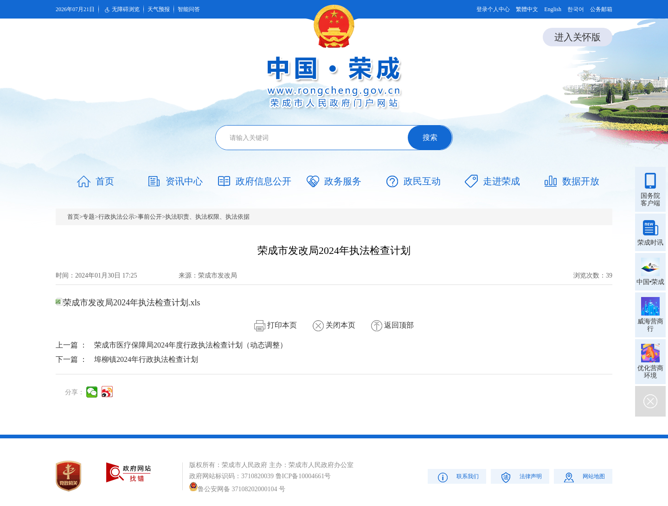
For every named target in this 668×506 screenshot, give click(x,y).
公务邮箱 (601, 9)
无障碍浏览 (121, 9)
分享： (74, 392)
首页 (73, 216)
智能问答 (189, 9)
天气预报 (159, 9)
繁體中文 (527, 9)
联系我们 (457, 477)
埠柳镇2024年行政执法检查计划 (146, 359)
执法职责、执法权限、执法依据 (207, 216)
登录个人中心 (493, 9)
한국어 (575, 9)
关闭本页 (334, 325)
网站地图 (583, 477)
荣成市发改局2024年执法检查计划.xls (128, 302)
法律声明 (520, 477)
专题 (89, 216)
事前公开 (150, 216)
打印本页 (275, 325)
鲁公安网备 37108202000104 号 (237, 489)
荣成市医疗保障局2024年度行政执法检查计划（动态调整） (190, 345)
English (552, 9)
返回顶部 (392, 325)
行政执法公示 (116, 216)
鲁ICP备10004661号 (303, 476)
